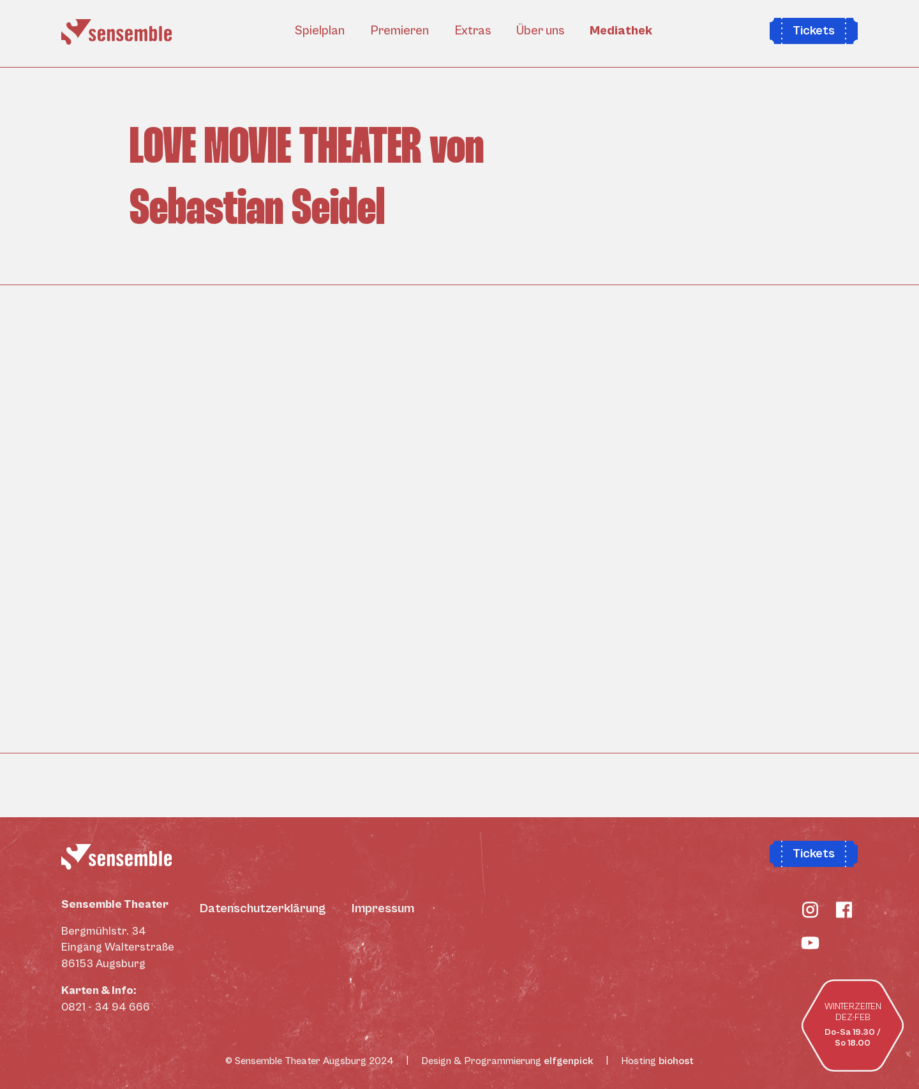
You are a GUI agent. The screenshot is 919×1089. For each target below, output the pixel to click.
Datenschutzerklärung (263, 908)
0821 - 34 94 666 (105, 1007)
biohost (676, 1061)
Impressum (383, 908)
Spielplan (320, 31)
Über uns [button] (540, 31)
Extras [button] (472, 31)
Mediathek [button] (621, 31)
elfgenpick (569, 1061)
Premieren (399, 31)
